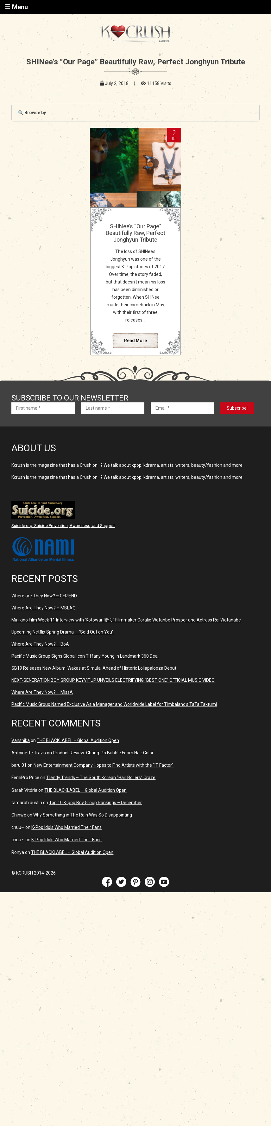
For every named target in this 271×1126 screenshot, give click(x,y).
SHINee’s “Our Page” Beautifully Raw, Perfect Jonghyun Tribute (135, 236)
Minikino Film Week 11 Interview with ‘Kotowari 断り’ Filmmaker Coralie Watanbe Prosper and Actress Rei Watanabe (126, 641)
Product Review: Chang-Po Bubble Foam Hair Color (103, 774)
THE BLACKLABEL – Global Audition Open (78, 762)
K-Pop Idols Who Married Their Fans (66, 849)
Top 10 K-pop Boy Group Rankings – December (95, 824)
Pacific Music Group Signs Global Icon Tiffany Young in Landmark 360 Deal (85, 677)
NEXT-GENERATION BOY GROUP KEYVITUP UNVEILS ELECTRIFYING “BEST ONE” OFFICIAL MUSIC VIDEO (113, 702)
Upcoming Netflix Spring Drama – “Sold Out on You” (62, 653)
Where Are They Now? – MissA (42, 714)
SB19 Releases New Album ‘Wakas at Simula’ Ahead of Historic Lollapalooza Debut (93, 690)
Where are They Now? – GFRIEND (44, 617)
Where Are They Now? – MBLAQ (43, 629)
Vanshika (20, 762)
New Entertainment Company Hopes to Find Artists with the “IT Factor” (103, 787)
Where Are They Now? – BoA (40, 665)
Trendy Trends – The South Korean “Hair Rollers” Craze (100, 799)
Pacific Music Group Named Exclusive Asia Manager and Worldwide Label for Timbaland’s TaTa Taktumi (114, 726)
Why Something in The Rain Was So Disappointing (82, 836)
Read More (135, 362)
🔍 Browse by (32, 112)
